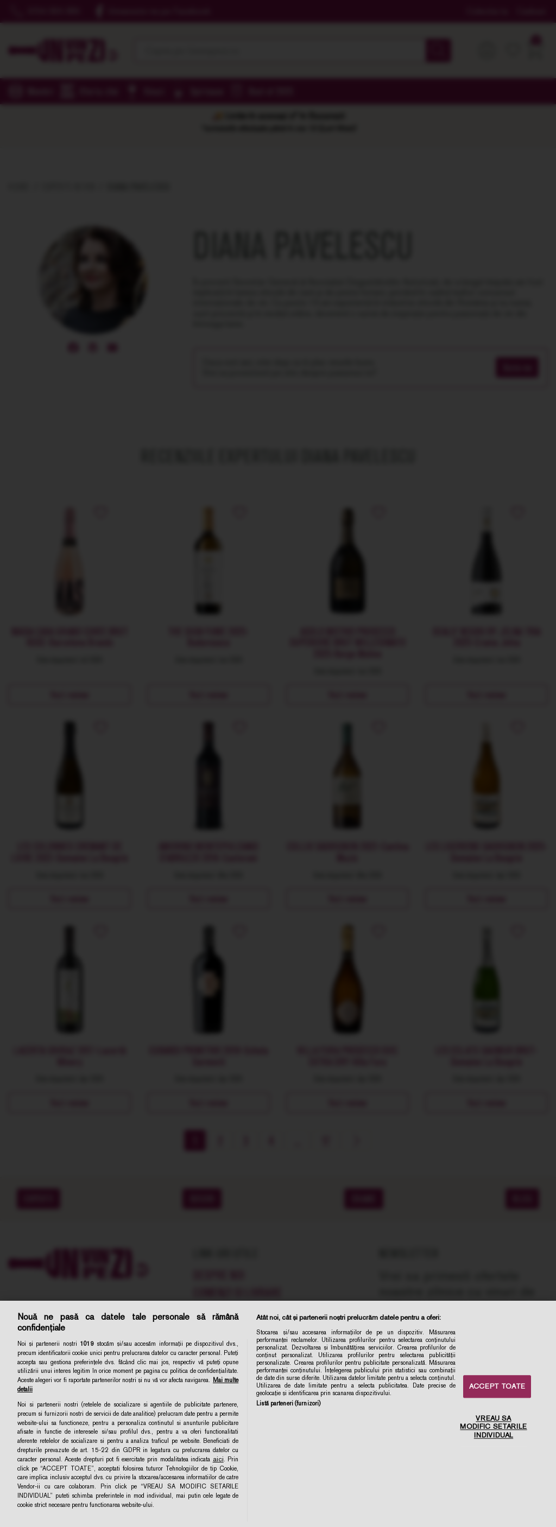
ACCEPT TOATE (497, 1386)
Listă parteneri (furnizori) (288, 1403)
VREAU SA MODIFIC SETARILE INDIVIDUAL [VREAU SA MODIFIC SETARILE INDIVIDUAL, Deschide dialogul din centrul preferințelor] (493, 1427)
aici (218, 1459)
